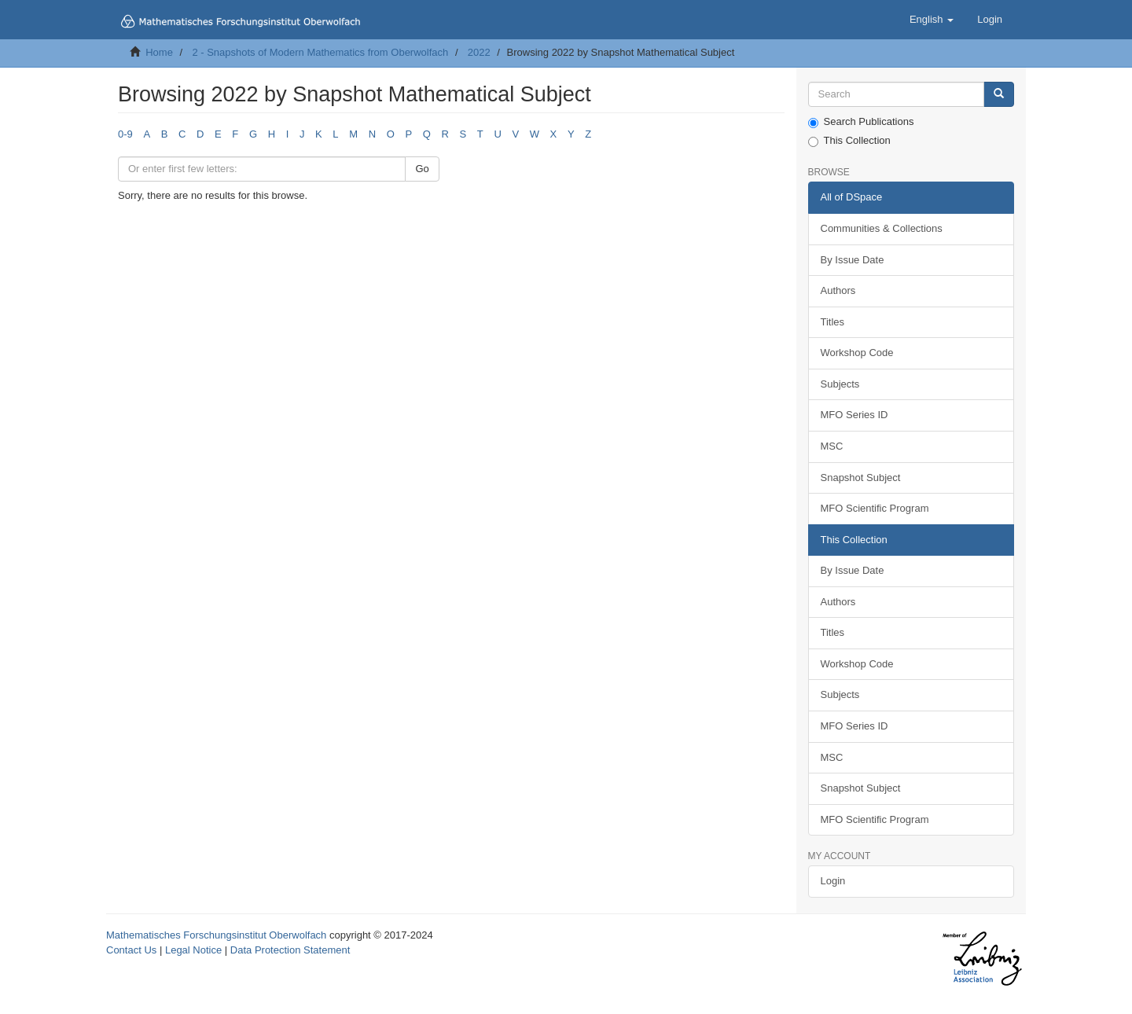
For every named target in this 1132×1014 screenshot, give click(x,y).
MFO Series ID (854, 415)
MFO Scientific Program (875, 508)
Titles (833, 322)
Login (833, 881)
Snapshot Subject (861, 477)
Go (421, 169)
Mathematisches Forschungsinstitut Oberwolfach (216, 935)
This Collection (849, 140)
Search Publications (861, 122)
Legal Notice (193, 950)
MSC (832, 446)
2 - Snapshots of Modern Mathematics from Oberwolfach (320, 52)
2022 (479, 52)
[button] (931, 19)
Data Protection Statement (290, 950)
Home (159, 52)
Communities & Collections (882, 228)
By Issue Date (852, 260)
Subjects (840, 384)
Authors (838, 290)
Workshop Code (857, 352)
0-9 (125, 134)
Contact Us (131, 950)
